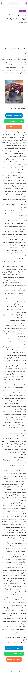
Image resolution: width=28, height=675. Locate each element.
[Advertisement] (14, 32)
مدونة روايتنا (8, 672)
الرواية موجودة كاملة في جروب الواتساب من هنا (14, 121)
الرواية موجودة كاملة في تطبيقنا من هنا (14, 127)
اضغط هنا (10, 643)
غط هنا (19, 640)
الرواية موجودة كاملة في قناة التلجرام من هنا (14, 115)
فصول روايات (22, 11)
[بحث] (2, 3)
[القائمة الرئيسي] (25, 3)
